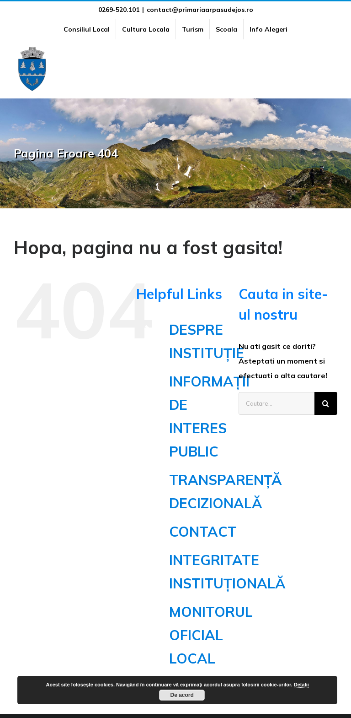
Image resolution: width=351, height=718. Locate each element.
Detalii (301, 684)
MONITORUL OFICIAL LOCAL (211, 635)
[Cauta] (325, 403)
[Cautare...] (276, 403)
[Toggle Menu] (332, 68)
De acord (182, 695)
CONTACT (203, 531)
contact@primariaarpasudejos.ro (200, 9)
